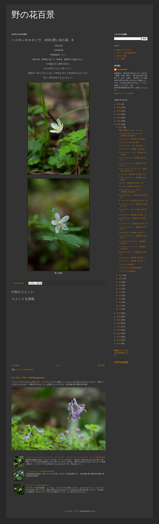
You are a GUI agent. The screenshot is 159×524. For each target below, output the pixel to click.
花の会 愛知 (121, 56)
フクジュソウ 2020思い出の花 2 (132, 258)
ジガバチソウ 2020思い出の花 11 (132, 215)
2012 (119, 337)
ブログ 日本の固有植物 (125, 53)
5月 (120, 295)
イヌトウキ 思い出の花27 (128, 142)
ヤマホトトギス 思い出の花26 (130, 146)
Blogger (92, 511)
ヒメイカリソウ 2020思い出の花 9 (133, 224)
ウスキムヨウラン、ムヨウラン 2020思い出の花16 (131, 191)
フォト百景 (120, 59)
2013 (119, 333)
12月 (121, 127)
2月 (120, 306)
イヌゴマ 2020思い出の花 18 (130, 183)
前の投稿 (101, 365)
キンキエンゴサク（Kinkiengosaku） (29, 377)
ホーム (58, 365)
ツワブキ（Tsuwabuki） (127, 271)
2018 (119, 317)
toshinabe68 (122, 70)
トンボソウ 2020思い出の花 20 (131, 174)
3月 (120, 302)
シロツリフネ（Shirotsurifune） (37, 485)
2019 (119, 313)
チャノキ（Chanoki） (126, 264)
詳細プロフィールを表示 (123, 93)
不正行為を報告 (121, 362)
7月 (120, 289)
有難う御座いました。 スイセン (130, 130)
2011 (119, 340)
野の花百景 (33, 14)
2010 (119, 344)
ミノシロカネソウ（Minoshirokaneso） (40, 471)
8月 (120, 285)
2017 (119, 320)
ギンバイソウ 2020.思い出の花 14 (132, 201)
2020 (119, 124)
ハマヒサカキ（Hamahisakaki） (130, 268)
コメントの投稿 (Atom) (25, 370)
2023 (119, 114)
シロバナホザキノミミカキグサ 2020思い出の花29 (131, 135)
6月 (120, 292)
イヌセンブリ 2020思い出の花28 (131, 139)
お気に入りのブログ (124, 50)
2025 (119, 107)
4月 (120, 299)
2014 (119, 330)
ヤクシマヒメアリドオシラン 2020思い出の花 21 (132, 170)
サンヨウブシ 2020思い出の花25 (131, 149)
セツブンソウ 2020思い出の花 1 (132, 261)
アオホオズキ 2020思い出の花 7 (132, 233)
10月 (121, 279)
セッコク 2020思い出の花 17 (130, 186)
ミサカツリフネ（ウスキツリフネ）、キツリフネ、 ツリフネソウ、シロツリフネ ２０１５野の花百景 (65, 457)
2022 (119, 118)
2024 (119, 111)
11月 (121, 275)
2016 (119, 323)
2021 (119, 121)
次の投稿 (15, 365)
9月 (120, 282)
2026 (119, 104)
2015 (119, 327)
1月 (120, 309)
